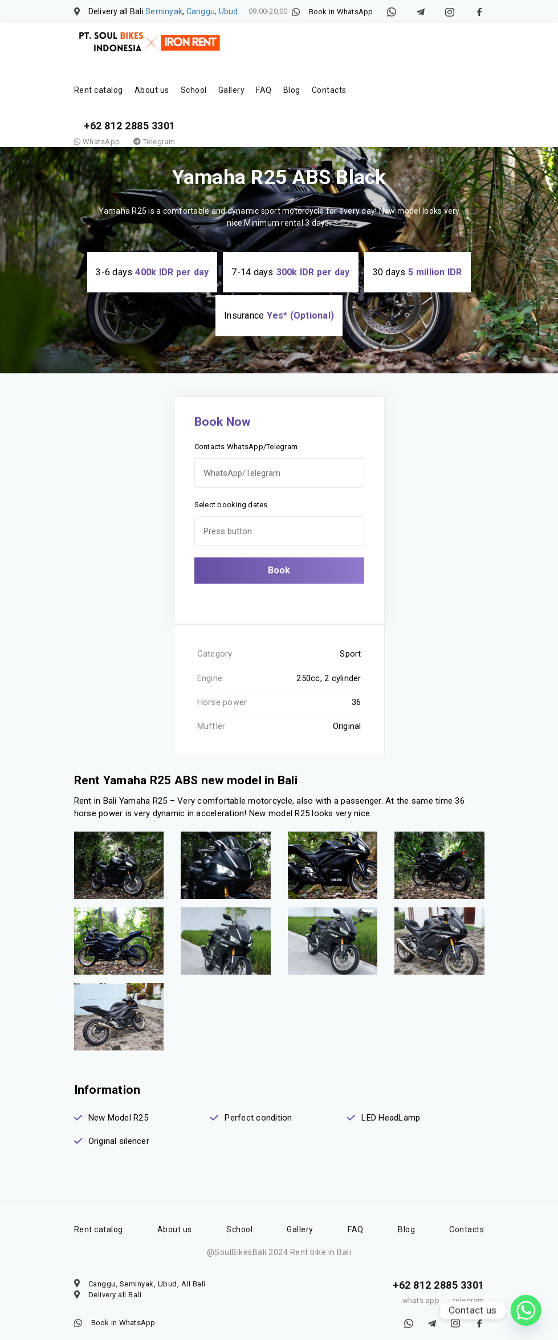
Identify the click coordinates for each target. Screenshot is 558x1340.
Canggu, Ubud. (213, 11)
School (194, 90)
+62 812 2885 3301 (130, 126)
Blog (291, 90)
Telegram (154, 141)
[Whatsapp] (526, 1310)
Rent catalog (98, 90)
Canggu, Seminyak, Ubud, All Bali (147, 1272)
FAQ (264, 90)
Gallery (231, 90)
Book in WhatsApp (341, 11)
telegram (468, 1289)
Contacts (329, 90)
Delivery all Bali (115, 1284)
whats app (421, 1289)
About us (152, 90)
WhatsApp (97, 141)
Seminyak (163, 11)
